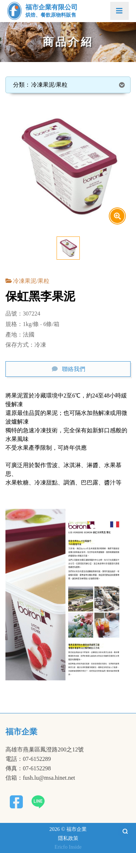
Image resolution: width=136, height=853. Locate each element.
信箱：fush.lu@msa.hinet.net (40, 778)
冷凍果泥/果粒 (31, 281)
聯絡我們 (73, 369)
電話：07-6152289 (28, 759)
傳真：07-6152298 (28, 768)
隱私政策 (68, 838)
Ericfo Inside (68, 846)
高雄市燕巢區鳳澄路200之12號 (44, 750)
